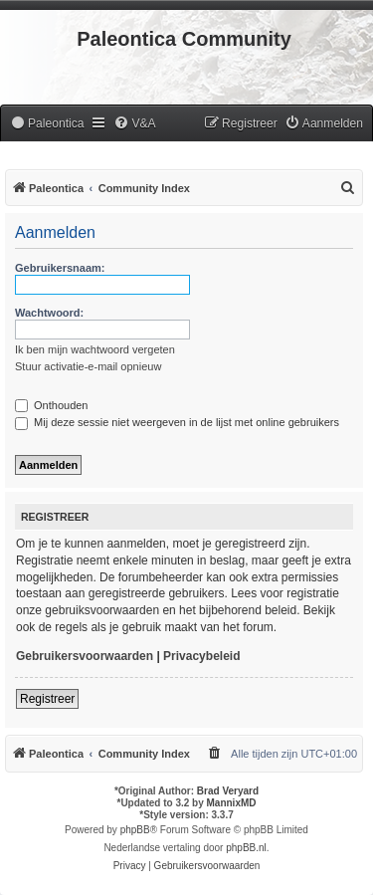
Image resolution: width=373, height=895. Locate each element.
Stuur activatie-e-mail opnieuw (88, 366)
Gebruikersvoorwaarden (84, 656)
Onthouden (52, 405)
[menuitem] (47, 124)
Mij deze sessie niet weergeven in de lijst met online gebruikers (177, 422)
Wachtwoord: (49, 313)
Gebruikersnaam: (59, 268)
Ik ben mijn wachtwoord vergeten (95, 349)
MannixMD (232, 802)
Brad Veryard (228, 790)
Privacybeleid (201, 656)
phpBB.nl (246, 847)
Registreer (47, 699)
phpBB (135, 829)
